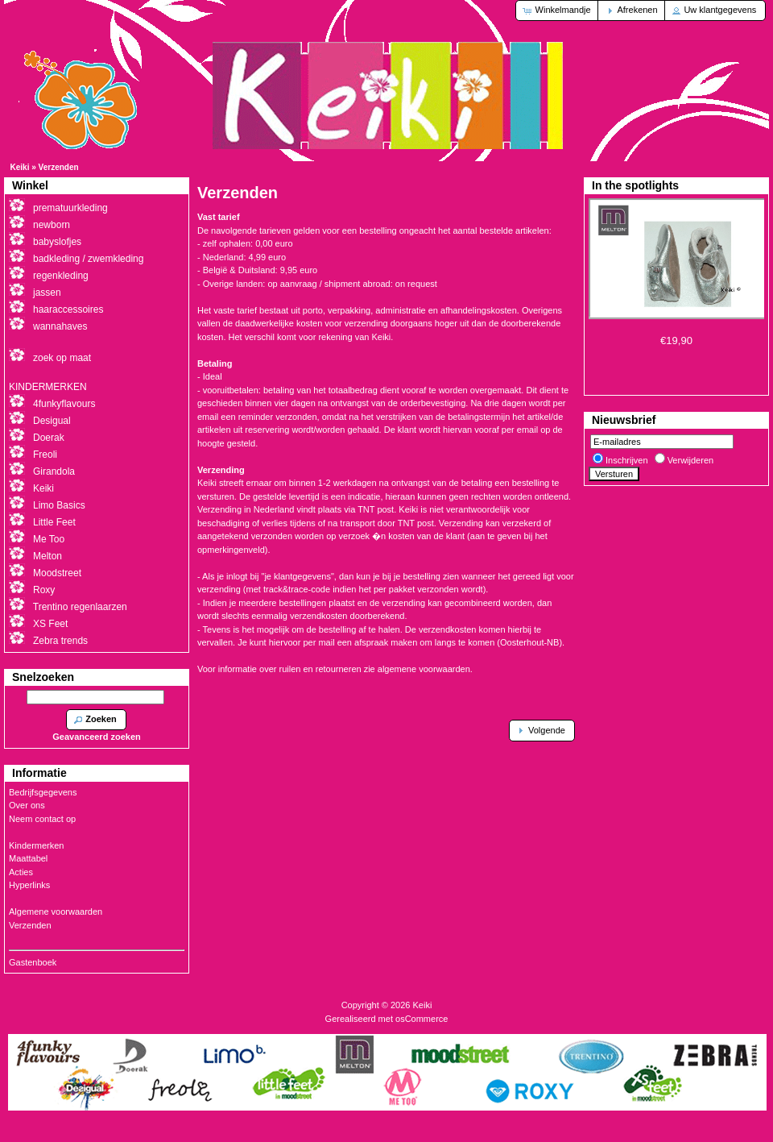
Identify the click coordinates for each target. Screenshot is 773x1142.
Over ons (27, 805)
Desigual (52, 420)
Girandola (54, 471)
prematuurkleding (70, 208)
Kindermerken (36, 845)
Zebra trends (60, 640)
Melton (47, 556)
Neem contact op (42, 819)
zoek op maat (62, 357)
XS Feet (50, 623)
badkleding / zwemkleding (88, 258)
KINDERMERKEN (48, 386)
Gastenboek (32, 962)
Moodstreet (57, 573)
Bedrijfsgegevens (42, 792)
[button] (557, 10)
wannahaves (60, 326)
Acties (21, 872)
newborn (51, 224)
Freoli (45, 454)
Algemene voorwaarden (55, 911)
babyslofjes (57, 241)
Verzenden (59, 167)
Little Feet (54, 522)
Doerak (48, 437)
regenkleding (61, 275)
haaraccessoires (68, 309)
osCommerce (421, 1019)
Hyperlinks (29, 885)
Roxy (44, 590)
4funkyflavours (64, 403)
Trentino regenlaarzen (80, 607)
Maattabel (28, 858)
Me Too (48, 539)
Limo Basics (59, 505)
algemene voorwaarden (424, 669)
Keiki (20, 167)
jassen (47, 292)
